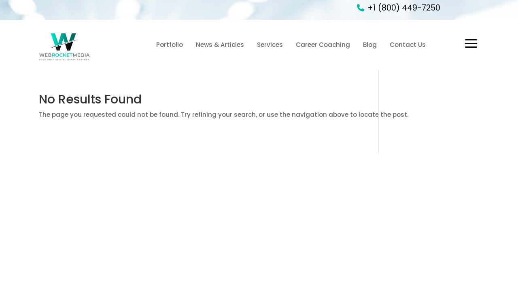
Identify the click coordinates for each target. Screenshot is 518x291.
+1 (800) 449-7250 (403, 7)
